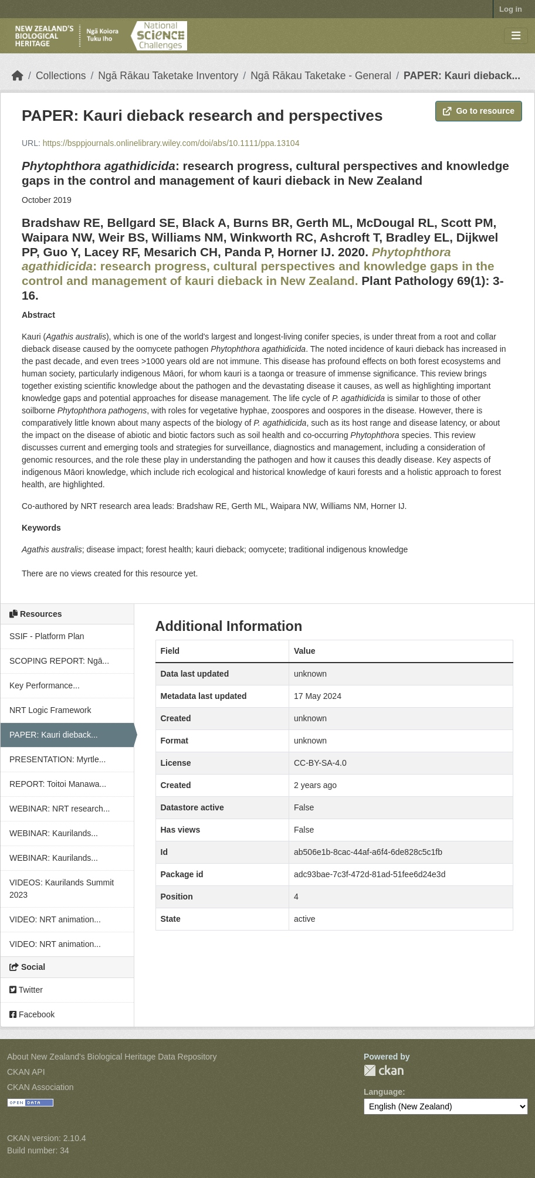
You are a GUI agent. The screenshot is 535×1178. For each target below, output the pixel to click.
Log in (510, 9)
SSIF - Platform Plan (46, 636)
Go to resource (478, 111)
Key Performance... (44, 685)
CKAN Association (40, 1087)
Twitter (26, 989)
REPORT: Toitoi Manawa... (57, 784)
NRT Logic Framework (50, 710)
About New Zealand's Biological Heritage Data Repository (112, 1056)
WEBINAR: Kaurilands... (53, 833)
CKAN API (26, 1072)
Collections (61, 76)
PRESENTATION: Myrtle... (57, 759)
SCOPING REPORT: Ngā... (59, 661)
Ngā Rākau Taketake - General (320, 76)
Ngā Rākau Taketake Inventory (168, 76)
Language (383, 1091)
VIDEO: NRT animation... (55, 919)
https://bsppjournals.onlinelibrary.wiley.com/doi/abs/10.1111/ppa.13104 (171, 143)
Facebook (32, 1014)
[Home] (17, 76)
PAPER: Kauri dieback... (462, 76)
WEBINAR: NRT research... (59, 808)
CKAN (384, 1070)
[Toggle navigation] (516, 36)
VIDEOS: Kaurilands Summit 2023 (61, 888)
